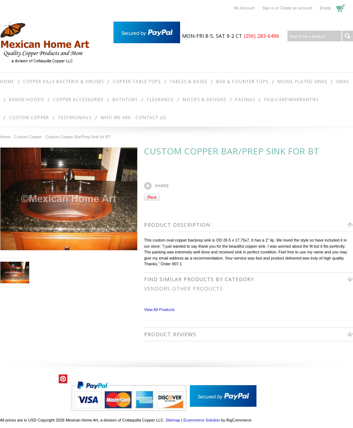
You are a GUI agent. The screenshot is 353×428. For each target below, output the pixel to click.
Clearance (160, 99)
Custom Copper (29, 117)
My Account (244, 8)
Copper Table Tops (137, 81)
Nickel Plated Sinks (302, 81)
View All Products (159, 309)
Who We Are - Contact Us (133, 117)
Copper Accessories (78, 99)
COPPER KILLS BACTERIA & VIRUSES (63, 81)
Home (5, 137)
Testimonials (74, 117)
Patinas (245, 99)
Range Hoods (26, 99)
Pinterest (63, 378)
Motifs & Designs (204, 99)
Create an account (296, 8)
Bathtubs (125, 99)
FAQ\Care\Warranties (291, 99)
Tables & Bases (188, 81)
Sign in (268, 8)
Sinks (342, 81)
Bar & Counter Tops (242, 81)
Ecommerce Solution (201, 420)
